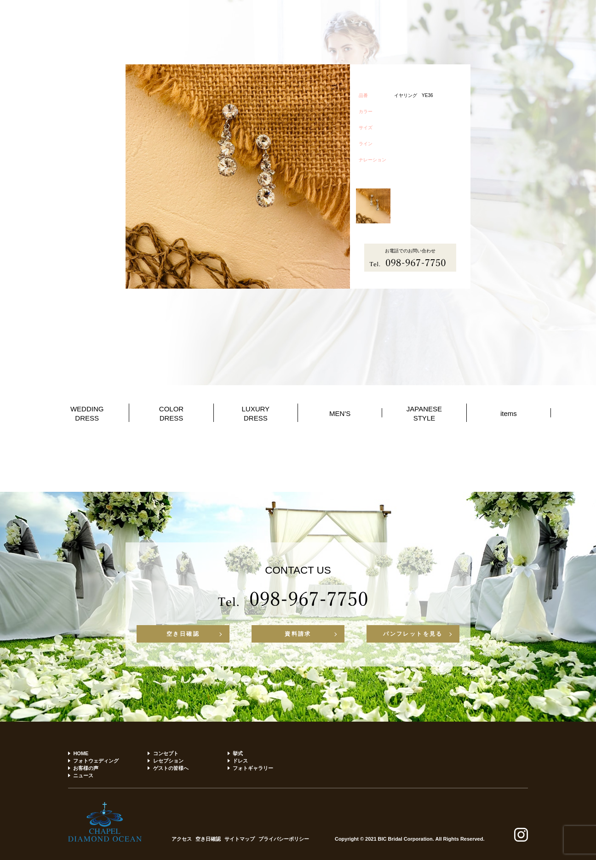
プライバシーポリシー (283, 839)
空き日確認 (183, 634)
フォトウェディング (96, 760)
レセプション (168, 760)
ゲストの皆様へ (171, 768)
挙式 (238, 753)
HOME (80, 753)
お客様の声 (85, 768)
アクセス (182, 839)
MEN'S (339, 413)
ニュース (83, 775)
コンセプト (165, 753)
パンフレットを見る (413, 634)
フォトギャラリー (253, 768)
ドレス (240, 760)
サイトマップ (239, 839)
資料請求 (298, 634)
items (508, 413)
